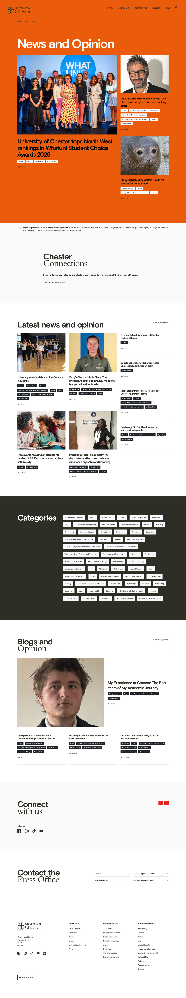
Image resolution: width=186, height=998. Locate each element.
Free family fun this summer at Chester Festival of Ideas (140, 336)
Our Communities (110, 953)
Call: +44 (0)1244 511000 (151, 880)
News (33, 21)
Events (71, 941)
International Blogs (136, 561)
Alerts (71, 949)
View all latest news (160, 322)
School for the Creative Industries (42, 394)
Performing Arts (23, 394)
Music (60, 390)
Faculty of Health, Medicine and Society (134, 115)
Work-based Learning (124, 598)
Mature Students (136, 569)
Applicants (107, 928)
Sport (100, 394)
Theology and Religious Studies (131, 591)
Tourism (153, 591)
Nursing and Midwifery (110, 576)
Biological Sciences (127, 188)
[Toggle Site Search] (176, 7)
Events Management (135, 539)
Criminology (120, 532)
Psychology (161, 435)
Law (91, 569)
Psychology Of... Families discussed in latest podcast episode (139, 429)
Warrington (105, 598)
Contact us (73, 933)
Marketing (103, 569)
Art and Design (31, 386)
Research (154, 119)
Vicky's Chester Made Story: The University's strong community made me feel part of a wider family (92, 381)
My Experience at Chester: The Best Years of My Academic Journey (137, 685)
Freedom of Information (147, 949)
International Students (111, 933)
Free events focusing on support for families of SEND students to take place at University (40, 458)
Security (141, 969)
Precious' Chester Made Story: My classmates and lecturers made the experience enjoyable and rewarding (89, 458)
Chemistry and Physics (129, 524)
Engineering (104, 539)
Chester (29, 161)
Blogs (67, 524)
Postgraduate (115, 583)
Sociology (68, 591)
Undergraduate (23, 399)
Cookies (141, 933)
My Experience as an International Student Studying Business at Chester (36, 737)
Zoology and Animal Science (150, 598)
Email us (112, 873)
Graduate (73, 394)
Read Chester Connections (55, 282)
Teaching (109, 591)
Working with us (144, 965)
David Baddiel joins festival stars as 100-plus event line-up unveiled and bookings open (144, 102)
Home (19, 21)
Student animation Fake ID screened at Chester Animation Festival (140, 392)
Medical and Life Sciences (74, 576)
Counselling (104, 532)
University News (52, 161)
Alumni (21, 386)
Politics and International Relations (90, 583)
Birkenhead (156, 517)
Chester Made (74, 389)
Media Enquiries (112, 880)
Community (69, 532)
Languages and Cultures (87, 394)
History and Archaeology (97, 561)
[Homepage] (19, 10)
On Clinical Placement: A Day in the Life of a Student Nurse (140, 737)
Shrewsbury (159, 583)
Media (53, 390)
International (39, 161)
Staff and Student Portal (78, 945)
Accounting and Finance (74, 517)
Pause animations (27, 977)
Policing (68, 583)
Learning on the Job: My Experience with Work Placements (89, 737)
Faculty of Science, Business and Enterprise (135, 119)
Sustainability (94, 591)
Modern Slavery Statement (148, 953)
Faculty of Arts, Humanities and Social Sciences (144, 111)
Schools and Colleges (111, 941)
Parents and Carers (110, 937)
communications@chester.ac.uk (60, 227)
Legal (140, 941)
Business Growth (108, 524)
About (26, 21)
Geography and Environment (114, 554)
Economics (136, 532)
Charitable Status (144, 945)
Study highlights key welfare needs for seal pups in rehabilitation (142, 181)
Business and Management (78, 467)
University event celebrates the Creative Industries (40, 379)
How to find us (74, 928)
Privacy (140, 937)
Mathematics (118, 569)
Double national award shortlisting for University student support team (140, 364)
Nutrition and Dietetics (133, 576)
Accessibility (142, 928)
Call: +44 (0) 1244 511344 (151, 873)
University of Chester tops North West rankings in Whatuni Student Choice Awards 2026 (64, 148)
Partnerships (142, 961)
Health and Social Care (73, 561)
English (118, 539)
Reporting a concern (111, 957)
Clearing (159, 524)
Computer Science (87, 532)
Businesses (107, 949)
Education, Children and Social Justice (79, 539)
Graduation (149, 554)
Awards (21, 161)
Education (150, 532)
